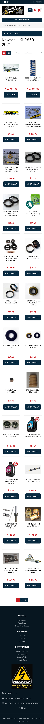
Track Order (22, 623)
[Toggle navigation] (30, 10)
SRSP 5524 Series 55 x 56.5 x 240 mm (33, 79)
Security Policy (22, 660)
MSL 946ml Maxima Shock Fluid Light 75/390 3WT (11, 481)
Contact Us (22, 641)
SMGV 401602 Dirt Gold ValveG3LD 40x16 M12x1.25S (11, 169)
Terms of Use (22, 654)
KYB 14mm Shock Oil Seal (11, 346)
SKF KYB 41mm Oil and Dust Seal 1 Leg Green (33, 214)
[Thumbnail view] (4, 53)
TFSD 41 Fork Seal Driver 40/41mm (33, 525)
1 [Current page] (18, 600)
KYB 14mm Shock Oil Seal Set (33, 346)
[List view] (8, 53)
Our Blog (22, 638)
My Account (22, 620)
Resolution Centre (22, 626)
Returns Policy (22, 657)
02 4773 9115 (11, 693)
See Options (11, 95)
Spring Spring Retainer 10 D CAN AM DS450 (11, 124)
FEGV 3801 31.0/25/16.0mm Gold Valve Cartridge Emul (33, 124)
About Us (22, 636)
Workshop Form (22, 651)
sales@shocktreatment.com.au (18, 698)
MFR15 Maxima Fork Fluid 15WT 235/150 (32, 436)
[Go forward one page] (26, 600)
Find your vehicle (22, 20)
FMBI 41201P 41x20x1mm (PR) (33, 257)
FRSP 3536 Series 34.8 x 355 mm (11, 79)
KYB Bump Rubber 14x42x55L (33, 391)
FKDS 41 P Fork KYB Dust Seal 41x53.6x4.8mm (11, 214)
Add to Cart (11, 139)
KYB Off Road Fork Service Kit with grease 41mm (11, 258)
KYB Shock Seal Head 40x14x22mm (11, 436)
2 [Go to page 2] (21, 600)
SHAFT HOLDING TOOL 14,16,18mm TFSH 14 (11, 570)
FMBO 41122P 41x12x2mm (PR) (11, 302)
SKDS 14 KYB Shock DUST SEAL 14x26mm (33, 303)
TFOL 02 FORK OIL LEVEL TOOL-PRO (33, 480)
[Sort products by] (31, 53)
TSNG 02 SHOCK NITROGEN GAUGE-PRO (33, 570)
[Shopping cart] (39, 10)
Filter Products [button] (11, 33)
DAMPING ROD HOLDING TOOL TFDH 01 (11, 526)
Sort (18, 53)
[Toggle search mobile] (34, 10)
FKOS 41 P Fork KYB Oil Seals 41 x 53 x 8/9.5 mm (33, 169)
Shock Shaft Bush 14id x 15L (11, 391)
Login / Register (36, 2)
